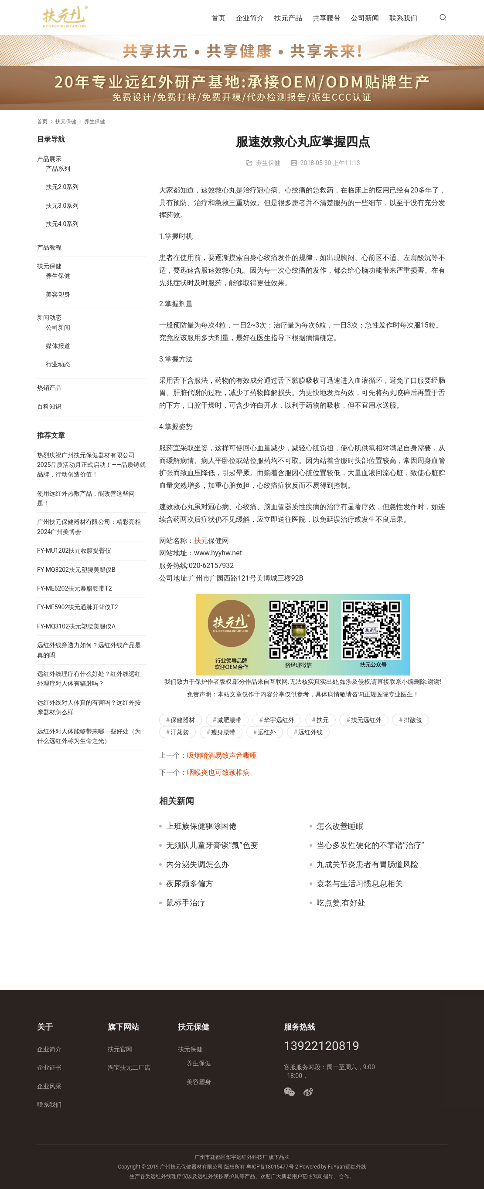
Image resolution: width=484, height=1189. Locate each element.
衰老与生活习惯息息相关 (360, 883)
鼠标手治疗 (185, 903)
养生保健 (268, 162)
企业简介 (250, 18)
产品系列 (58, 168)
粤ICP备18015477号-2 (272, 1167)
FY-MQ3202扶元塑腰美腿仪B (76, 569)
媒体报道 (58, 345)
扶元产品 (288, 18)
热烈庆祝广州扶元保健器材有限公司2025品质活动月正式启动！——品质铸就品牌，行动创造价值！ (91, 465)
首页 (218, 18)
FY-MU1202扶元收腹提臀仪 (74, 550)
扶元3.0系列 (62, 205)
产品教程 (49, 247)
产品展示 (49, 158)
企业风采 (49, 1086)
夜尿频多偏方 (189, 883)
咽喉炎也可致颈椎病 (218, 772)
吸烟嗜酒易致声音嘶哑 (222, 755)
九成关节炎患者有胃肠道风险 (368, 864)
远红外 (267, 732)
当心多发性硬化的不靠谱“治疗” (370, 845)
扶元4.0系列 (62, 223)
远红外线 (310, 732)
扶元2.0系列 (62, 186)
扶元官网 (120, 1049)
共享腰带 (327, 18)
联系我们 (403, 18)
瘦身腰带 (223, 732)
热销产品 (49, 387)
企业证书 (49, 1067)
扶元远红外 (366, 719)
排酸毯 (413, 719)
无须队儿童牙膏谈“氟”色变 (212, 845)
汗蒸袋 (179, 732)
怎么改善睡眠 (340, 826)
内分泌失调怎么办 (197, 864)
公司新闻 (365, 18)
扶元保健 (49, 266)
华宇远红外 (279, 719)
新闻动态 (49, 317)
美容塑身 (58, 294)
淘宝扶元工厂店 (129, 1067)
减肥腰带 (229, 719)
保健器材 (182, 719)
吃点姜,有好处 (341, 903)
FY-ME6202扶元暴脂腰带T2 (74, 588)
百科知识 (49, 406)
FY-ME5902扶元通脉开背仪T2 (77, 607)
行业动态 (58, 364)
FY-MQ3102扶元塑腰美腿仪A (76, 626)
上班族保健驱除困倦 (201, 826)
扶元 (201, 541)
